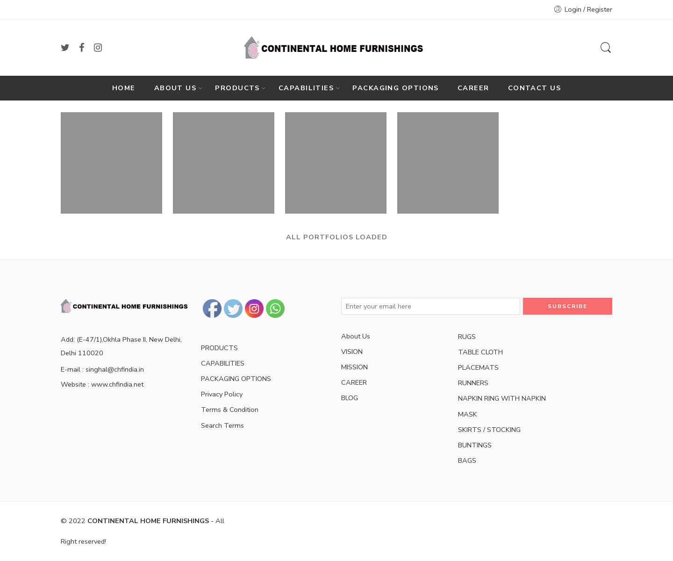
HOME (124, 88)
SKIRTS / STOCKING (489, 429)
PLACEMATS (478, 367)
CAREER (473, 88)
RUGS (467, 336)
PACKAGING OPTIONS (395, 88)
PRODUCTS (237, 88)
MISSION (354, 367)
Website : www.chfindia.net (102, 384)
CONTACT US (534, 88)
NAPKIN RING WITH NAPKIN (502, 398)
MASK (467, 414)
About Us (355, 336)
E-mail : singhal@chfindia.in (102, 369)
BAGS (467, 460)
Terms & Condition (229, 409)
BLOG (349, 398)
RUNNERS (473, 383)
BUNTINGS (475, 445)
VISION (352, 351)
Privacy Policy (222, 394)
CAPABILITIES (306, 88)
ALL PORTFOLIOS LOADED (336, 237)
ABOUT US (175, 88)
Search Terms (222, 425)
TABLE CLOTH (480, 352)
